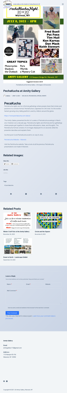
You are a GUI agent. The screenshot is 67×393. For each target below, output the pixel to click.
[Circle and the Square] (49, 221)
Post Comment (12, 313)
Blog (26, 95)
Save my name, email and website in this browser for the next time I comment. (28, 307)
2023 (23, 95)
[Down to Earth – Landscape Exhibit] (17, 246)
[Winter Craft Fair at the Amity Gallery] (17, 221)
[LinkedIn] (56, 194)
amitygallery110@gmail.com (12, 348)
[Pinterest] (41, 194)
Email (28, 284)
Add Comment (12, 291)
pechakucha (8, 185)
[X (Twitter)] (26, 194)
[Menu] (63, 4)
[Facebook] (11, 194)
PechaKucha (32, 95)
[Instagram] (7, 381)
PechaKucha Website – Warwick (15, 140)
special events (41, 95)
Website (47, 284)
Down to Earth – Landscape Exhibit (15, 257)
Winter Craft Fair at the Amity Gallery (16, 231)
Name (9, 284)
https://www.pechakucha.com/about (17, 116)
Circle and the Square (42, 231)
